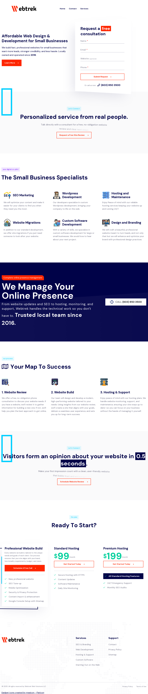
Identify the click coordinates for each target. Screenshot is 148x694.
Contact (73, 8)
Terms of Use (141, 686)
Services (84, 8)
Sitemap (112, 654)
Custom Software (84, 659)
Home (62, 8)
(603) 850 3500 (110, 85)
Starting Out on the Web (88, 664)
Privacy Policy (115, 649)
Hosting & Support (85, 654)
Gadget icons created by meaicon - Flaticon (22, 692)
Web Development (84, 649)
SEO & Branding (83, 644)
